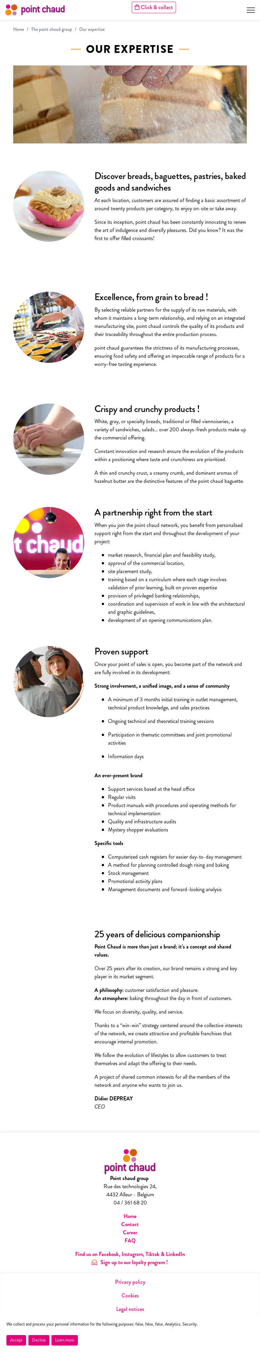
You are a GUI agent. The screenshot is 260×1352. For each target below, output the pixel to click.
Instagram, (133, 1254)
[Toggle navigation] (251, 10)
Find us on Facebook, (98, 1254)
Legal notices (130, 1309)
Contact (130, 1224)
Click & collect (154, 7)
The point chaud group (51, 29)
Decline (39, 1340)
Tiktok (152, 1254)
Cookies (130, 1295)
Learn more (64, 1340)
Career (130, 1232)
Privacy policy (130, 1282)
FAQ (130, 1241)
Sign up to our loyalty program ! (130, 1262)
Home (18, 29)
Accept (16, 1340)
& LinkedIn (173, 1254)
